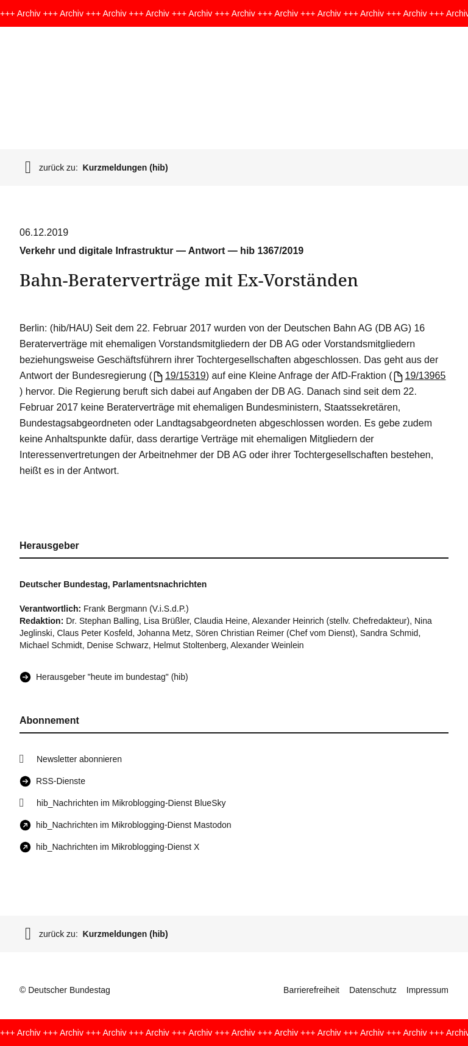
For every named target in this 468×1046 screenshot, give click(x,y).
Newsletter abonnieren (79, 759)
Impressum (427, 990)
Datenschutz (373, 990)
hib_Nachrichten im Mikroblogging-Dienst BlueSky (131, 803)
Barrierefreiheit (311, 990)
